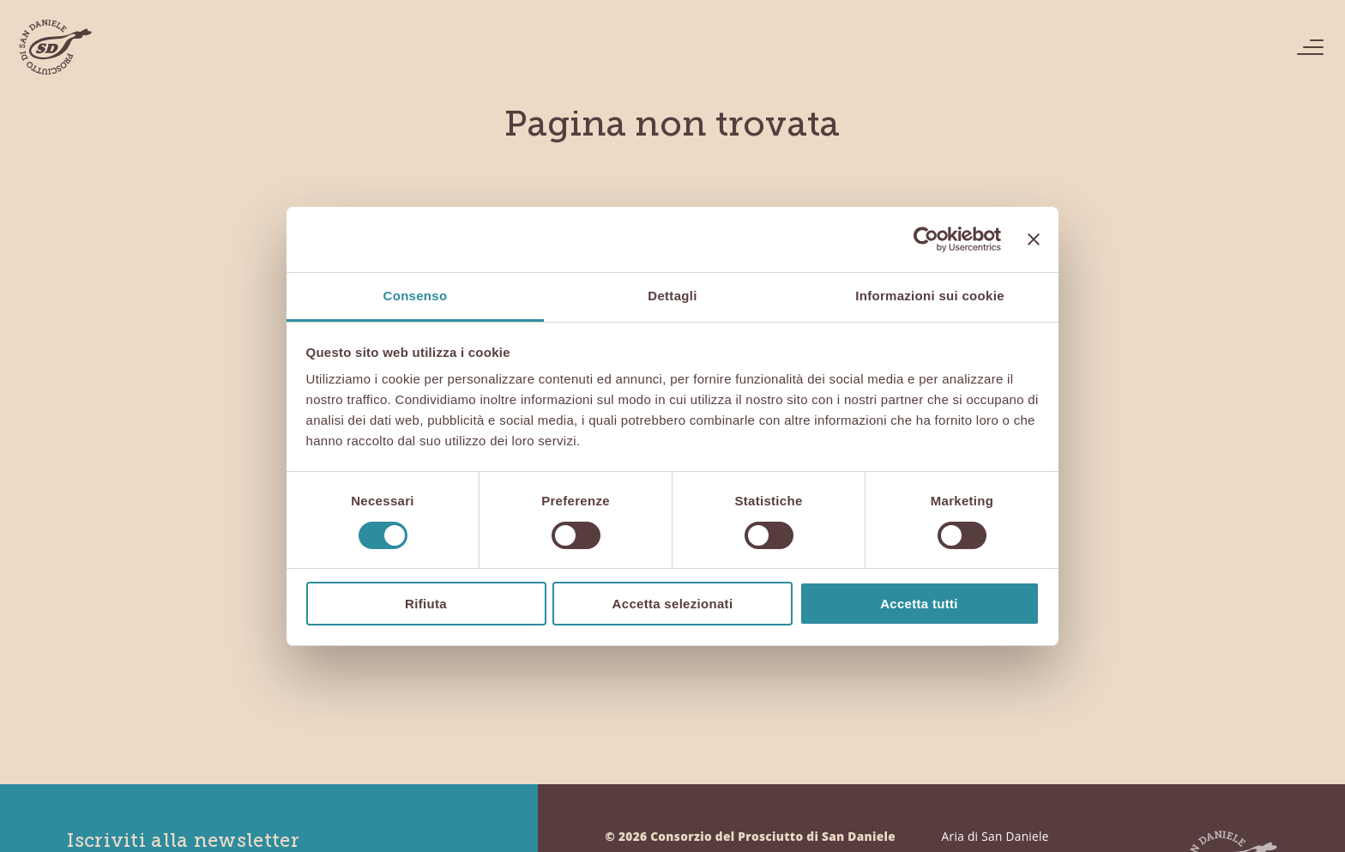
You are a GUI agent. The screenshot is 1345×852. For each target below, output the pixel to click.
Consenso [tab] (415, 295)
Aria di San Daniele (995, 836)
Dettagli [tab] (672, 295)
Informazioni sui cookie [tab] (929, 295)
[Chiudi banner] (1034, 239)
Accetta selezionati (672, 603)
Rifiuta (426, 603)
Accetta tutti (919, 603)
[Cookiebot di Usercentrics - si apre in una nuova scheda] (926, 239)
